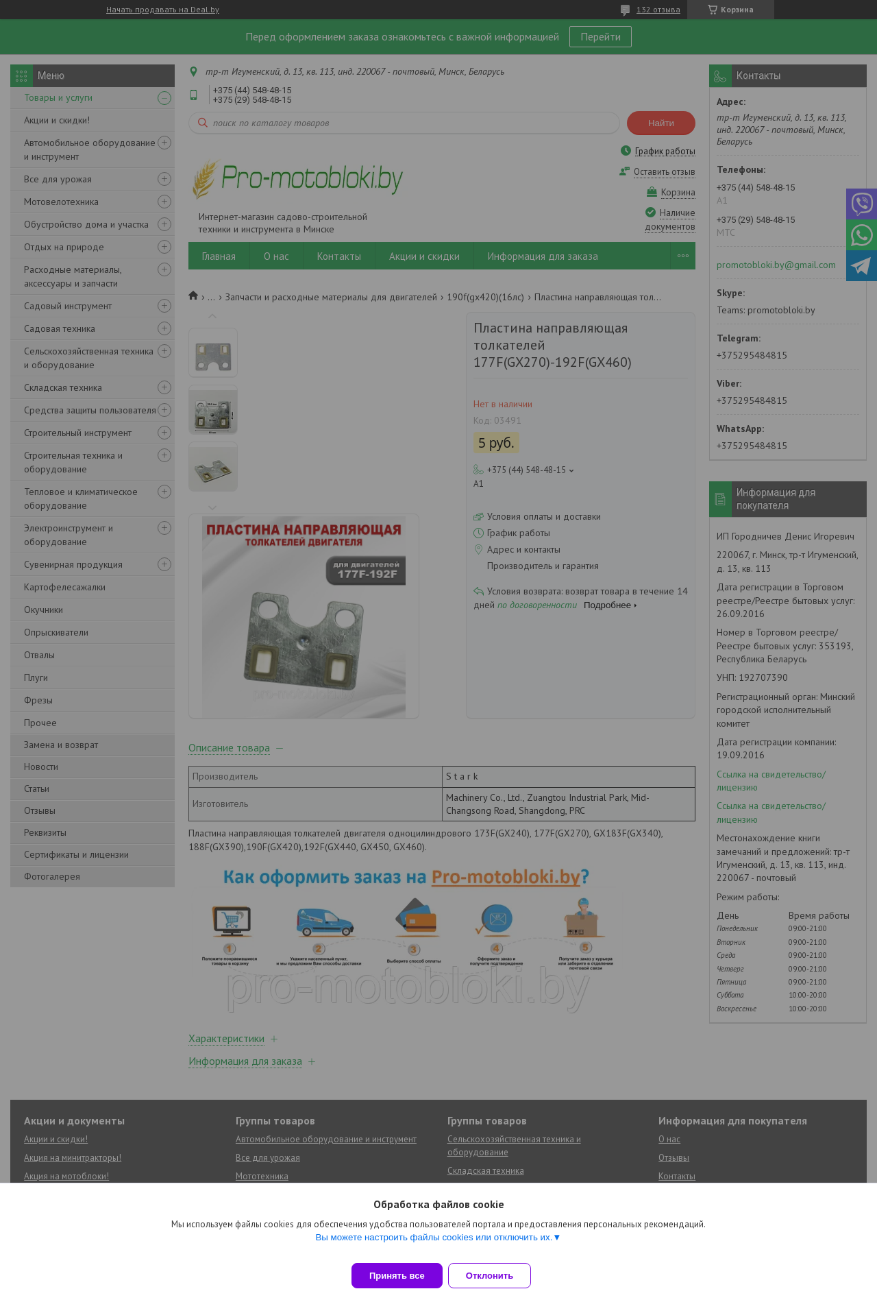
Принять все (397, 1275)
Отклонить (497, 1275)
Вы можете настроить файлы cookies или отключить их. (433, 1245)
